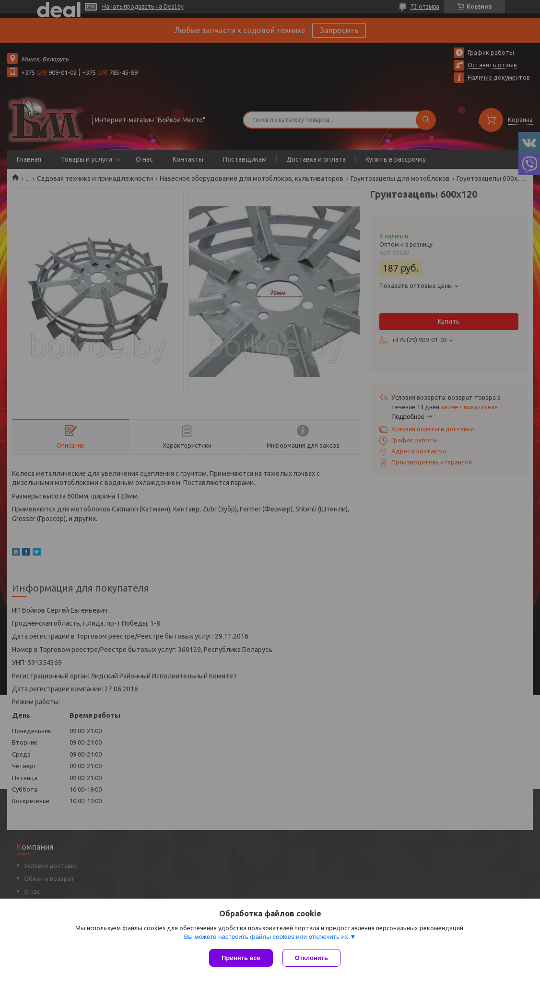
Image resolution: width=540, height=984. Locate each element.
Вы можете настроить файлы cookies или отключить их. (267, 936)
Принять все (241, 957)
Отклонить (311, 957)
